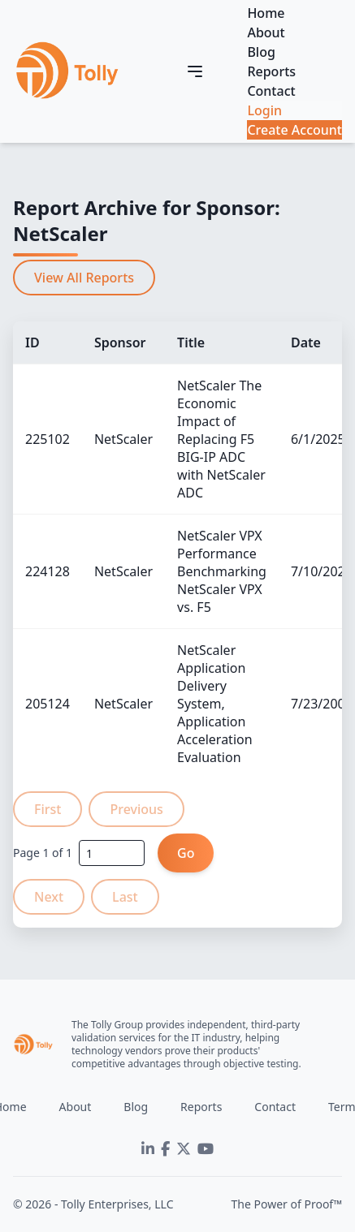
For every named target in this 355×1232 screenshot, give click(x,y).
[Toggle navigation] (195, 71)
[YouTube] (205, 1149)
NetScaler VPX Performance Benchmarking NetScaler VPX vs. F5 (221, 571)
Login (264, 110)
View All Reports (84, 277)
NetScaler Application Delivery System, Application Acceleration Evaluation (215, 703)
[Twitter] (183, 1149)
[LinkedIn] (147, 1149)
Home (265, 13)
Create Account (294, 130)
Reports (271, 71)
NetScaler (123, 439)
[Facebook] (165, 1149)
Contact (271, 91)
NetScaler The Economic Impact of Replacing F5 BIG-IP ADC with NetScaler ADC (221, 439)
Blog (261, 52)
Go (185, 853)
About (265, 32)
